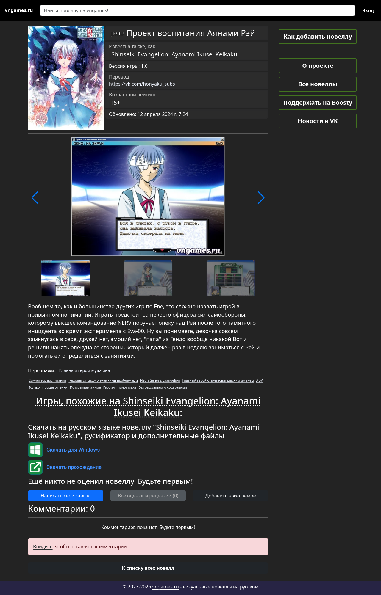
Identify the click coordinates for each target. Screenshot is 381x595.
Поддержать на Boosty (317, 102)
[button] (35, 197)
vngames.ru (165, 586)
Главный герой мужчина (84, 370)
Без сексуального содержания (162, 387)
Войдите (43, 546)
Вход (368, 10)
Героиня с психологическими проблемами (103, 380)
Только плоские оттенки (48, 387)
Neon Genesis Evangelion (160, 380)
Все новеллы (318, 84)
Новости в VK (318, 121)
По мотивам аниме (85, 387)
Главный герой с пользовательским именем (218, 380)
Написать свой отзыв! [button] (66, 495)
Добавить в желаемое (230, 495)
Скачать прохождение (74, 467)
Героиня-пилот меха (119, 387)
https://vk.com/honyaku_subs (142, 84)
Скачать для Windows (73, 450)
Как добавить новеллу (317, 36)
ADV (259, 380)
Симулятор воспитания (47, 380)
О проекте (317, 66)
